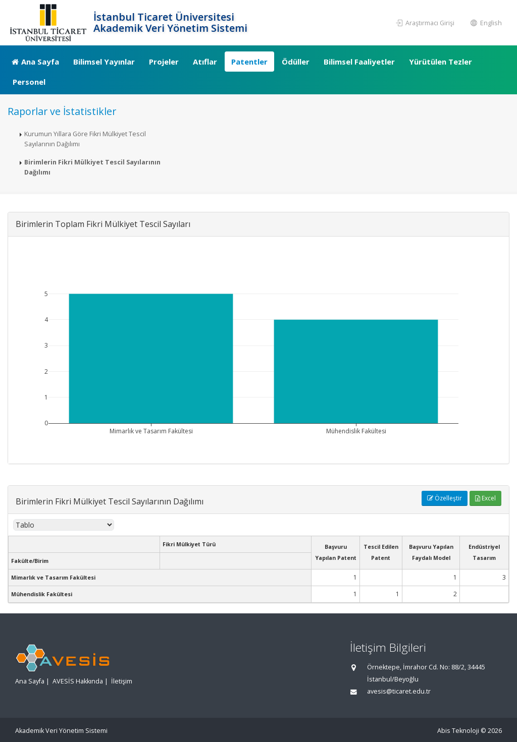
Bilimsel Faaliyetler (359, 61)
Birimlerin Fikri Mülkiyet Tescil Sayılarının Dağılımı (92, 167)
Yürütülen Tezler (440, 61)
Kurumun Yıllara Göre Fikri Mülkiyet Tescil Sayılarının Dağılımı (85, 139)
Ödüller (295, 61)
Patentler (249, 61)
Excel (485, 498)
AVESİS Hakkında (78, 681)
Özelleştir (444, 498)
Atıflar (205, 61)
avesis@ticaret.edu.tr (399, 691)
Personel (29, 82)
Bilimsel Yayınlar (104, 61)
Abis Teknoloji (458, 730)
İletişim (121, 681)
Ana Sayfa (35, 61)
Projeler (164, 61)
